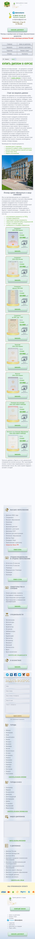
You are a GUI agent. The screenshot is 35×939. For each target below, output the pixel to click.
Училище (9, 568)
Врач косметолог (11, 652)
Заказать (9, 47)
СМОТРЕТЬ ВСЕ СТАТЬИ (17, 880)
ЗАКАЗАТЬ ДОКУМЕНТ (17, 30)
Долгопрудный (11, 797)
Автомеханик (10, 620)
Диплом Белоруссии (12, 853)
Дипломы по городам (15, 926)
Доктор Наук (10, 538)
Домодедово (10, 799)
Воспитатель (10, 647)
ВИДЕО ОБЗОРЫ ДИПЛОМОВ (17, 840)
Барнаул (8, 764)
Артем (8, 749)
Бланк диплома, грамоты (14, 593)
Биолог (8, 634)
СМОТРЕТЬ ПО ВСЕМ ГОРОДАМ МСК (17, 811)
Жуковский (9, 806)
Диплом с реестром (12, 529)
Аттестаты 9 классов (12, 565)
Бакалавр (9, 522)
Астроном (9, 629)
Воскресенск (10, 792)
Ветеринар (9, 640)
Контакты (25, 54)
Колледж (9, 575)
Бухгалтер (9, 638)
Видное (8, 790)
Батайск (8, 767)
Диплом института (12, 877)
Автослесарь (10, 622)
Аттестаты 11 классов (13, 563)
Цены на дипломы (24, 44)
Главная (9, 44)
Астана (8, 753)
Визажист (9, 643)
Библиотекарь (10, 631)
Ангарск (8, 742)
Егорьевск (9, 803)
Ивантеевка (10, 808)
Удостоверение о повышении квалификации (15, 601)
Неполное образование (13, 536)
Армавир (9, 746)
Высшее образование (13, 520)
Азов (7, 735)
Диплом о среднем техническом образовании (16, 859)
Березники (9, 774)
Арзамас (8, 744)
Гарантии (9, 50)
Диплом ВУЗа (10, 856)
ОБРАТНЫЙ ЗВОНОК (20, 909)
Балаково (9, 760)
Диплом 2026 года (12, 515)
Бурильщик (10, 636)
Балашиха (9, 788)
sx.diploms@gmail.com (19, 19)
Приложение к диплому (14, 543)
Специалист (10, 517)
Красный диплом (11, 527)
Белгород (9, 769)
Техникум (9, 572)
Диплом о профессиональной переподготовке (15, 863)
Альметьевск (10, 737)
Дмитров (9, 794)
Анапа (8, 739)
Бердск (8, 771)
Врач (7, 650)
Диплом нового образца (14, 870)
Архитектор (9, 627)
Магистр (8, 524)
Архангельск (10, 751)
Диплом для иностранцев (14, 533)
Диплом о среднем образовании (16, 872)
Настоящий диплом (12, 875)
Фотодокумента (24, 246)
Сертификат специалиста (14, 595)
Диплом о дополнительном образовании (15, 867)
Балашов (9, 762)
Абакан (8, 730)
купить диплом (16, 78)
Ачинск (8, 758)
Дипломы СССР (10, 531)
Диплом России (11, 851)
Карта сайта (12, 928)
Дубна (8, 801)
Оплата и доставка (25, 47)
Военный (9, 645)
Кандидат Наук (11, 540)
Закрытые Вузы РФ (12, 545)
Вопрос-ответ (24, 50)
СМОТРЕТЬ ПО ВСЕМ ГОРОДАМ (17, 777)
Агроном (9, 624)
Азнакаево (9, 733)
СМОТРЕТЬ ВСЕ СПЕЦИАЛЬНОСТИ (17, 655)
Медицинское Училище (13, 570)
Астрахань (9, 755)
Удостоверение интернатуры (15, 598)
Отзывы (9, 54)
